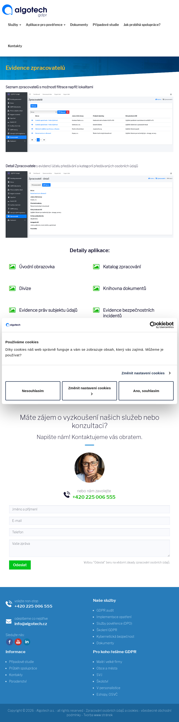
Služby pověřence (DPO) (114, 623)
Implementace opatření (113, 617)
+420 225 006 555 (33, 606)
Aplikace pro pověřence (45, 25)
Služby (14, 25)
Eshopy (101, 694)
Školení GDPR (106, 630)
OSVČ (113, 694)
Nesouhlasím (33, 391)
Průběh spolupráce (23, 668)
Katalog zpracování (122, 266)
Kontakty (15, 46)
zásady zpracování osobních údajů (148, 562)
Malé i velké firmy (109, 662)
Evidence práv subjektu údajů (48, 310)
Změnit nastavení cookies (143, 373)
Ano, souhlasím (146, 391)
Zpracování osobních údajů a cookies (112, 710)
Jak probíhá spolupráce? (142, 25)
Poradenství (18, 681)
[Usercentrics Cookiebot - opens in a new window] (153, 325)
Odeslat (20, 565)
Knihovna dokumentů (124, 288)
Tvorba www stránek (98, 715)
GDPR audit (105, 610)
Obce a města (106, 668)
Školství (102, 681)
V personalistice (108, 688)
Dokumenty (79, 25)
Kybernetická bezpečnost (115, 636)
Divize (25, 288)
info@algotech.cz (30, 623)
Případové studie (106, 25)
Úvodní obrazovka (37, 266)
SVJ (99, 675)
